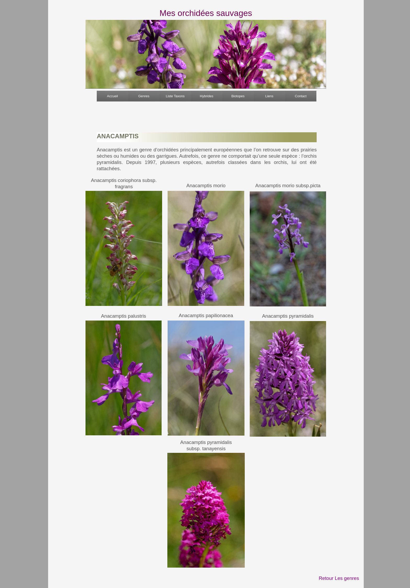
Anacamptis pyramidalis (288, 316)
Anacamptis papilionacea (206, 315)
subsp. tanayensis (206, 448)
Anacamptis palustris (123, 316)
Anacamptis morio (206, 185)
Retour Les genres (339, 578)
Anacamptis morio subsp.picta (287, 185)
